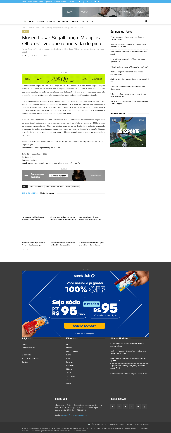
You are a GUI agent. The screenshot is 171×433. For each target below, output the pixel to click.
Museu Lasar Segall (57, 186)
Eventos (51, 21)
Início (24, 28)
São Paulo (75, 186)
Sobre (41, 1)
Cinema (41, 21)
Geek (68, 358)
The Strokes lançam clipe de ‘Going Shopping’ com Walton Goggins (129, 102)
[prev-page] (23, 249)
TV (92, 21)
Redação (27, 56)
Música (75, 21)
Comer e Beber (72, 351)
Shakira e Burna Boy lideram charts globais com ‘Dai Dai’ (129, 80)
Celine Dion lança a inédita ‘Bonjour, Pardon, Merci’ (129, 67)
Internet (69, 362)
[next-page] (27, 249)
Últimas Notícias (33, 1)
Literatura (63, 21)
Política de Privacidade (60, 1)
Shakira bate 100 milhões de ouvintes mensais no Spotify (128, 53)
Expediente (48, 1)
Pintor (68, 186)
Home (24, 1)
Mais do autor (47, 193)
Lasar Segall (39, 186)
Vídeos (68, 383)
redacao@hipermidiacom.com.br (75, 415)
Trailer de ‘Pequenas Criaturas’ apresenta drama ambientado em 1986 (128, 45)
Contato (71, 1)
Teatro (84, 21)
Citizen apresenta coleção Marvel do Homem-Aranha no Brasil (127, 38)
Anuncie (129, 424)
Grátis (31, 186)
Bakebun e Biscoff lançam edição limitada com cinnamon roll (127, 88)
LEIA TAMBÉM (30, 193)
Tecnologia (70, 376)
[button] (146, 21)
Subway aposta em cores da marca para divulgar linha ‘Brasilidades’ (128, 95)
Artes (31, 21)
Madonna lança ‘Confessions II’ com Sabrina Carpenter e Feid (126, 73)
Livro (47, 186)
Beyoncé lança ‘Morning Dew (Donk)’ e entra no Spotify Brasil (127, 60)
